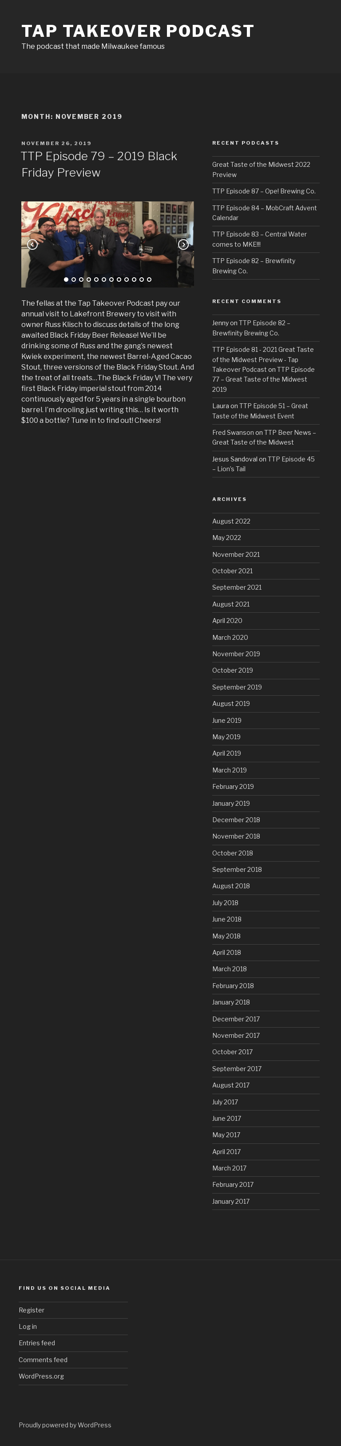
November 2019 (236, 654)
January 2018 (231, 1002)
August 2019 (231, 703)
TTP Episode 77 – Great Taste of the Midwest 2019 (263, 379)
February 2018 (233, 985)
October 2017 (232, 1052)
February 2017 (233, 1184)
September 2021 (237, 587)
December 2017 (236, 1019)
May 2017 (226, 1135)
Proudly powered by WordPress (65, 1425)
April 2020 (227, 620)
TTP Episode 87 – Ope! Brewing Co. (264, 191)
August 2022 (231, 521)
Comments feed (43, 1359)
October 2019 (232, 670)
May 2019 (226, 737)
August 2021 (231, 604)
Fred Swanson (233, 432)
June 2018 (227, 919)
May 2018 (226, 936)
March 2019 (229, 770)
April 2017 (226, 1151)
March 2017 (229, 1168)
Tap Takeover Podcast (138, 31)
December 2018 (236, 819)
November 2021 (236, 554)
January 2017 (231, 1201)
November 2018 (236, 836)
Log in (28, 1326)
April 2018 (226, 952)
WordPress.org (41, 1376)
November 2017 (236, 1035)
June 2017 (226, 1118)
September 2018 (237, 869)
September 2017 (237, 1068)
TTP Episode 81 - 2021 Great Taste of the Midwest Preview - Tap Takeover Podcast (263, 359)
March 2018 (229, 969)
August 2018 (231, 886)
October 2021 (232, 571)
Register (31, 1310)
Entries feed (37, 1343)
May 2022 (226, 537)
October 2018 (232, 853)
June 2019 (227, 720)
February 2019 (233, 786)
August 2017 (231, 1085)
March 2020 (230, 637)
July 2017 (225, 1102)
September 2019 (237, 687)
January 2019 (231, 803)
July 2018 (225, 902)
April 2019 (226, 753)
